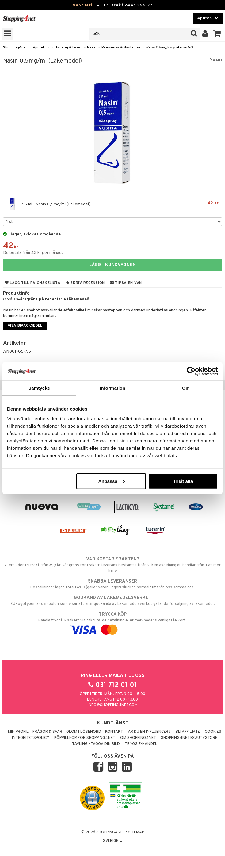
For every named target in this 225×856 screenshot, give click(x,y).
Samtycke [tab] (39, 388)
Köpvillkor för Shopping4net (84, 738)
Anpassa (111, 480)
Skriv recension (85, 283)
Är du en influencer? (149, 731)
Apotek (39, 47)
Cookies (213, 731)
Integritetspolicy (30, 738)
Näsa (91, 47)
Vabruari (83, 5)
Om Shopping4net (138, 738)
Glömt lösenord (83, 731)
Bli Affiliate (188, 731)
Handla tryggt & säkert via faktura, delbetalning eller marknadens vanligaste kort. (112, 622)
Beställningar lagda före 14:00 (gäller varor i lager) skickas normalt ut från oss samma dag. (112, 584)
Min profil (18, 731)
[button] (217, 34)
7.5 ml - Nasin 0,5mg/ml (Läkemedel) (112, 204)
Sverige (112, 841)
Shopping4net (15, 47)
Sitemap (136, 832)
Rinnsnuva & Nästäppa (120, 47)
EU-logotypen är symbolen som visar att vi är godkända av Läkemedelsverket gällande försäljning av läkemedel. (112, 600)
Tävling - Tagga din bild (96, 744)
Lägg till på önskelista (33, 283)
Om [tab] (186, 388)
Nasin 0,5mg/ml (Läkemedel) (169, 47)
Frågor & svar (47, 731)
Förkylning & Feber (66, 47)
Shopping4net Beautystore (189, 738)
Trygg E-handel (141, 744)
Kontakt (114, 731)
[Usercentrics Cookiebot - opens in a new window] (191, 371)
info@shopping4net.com (113, 705)
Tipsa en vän (126, 283)
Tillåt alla (183, 480)
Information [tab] (112, 388)
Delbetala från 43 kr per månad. (33, 252)
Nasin (215, 60)
